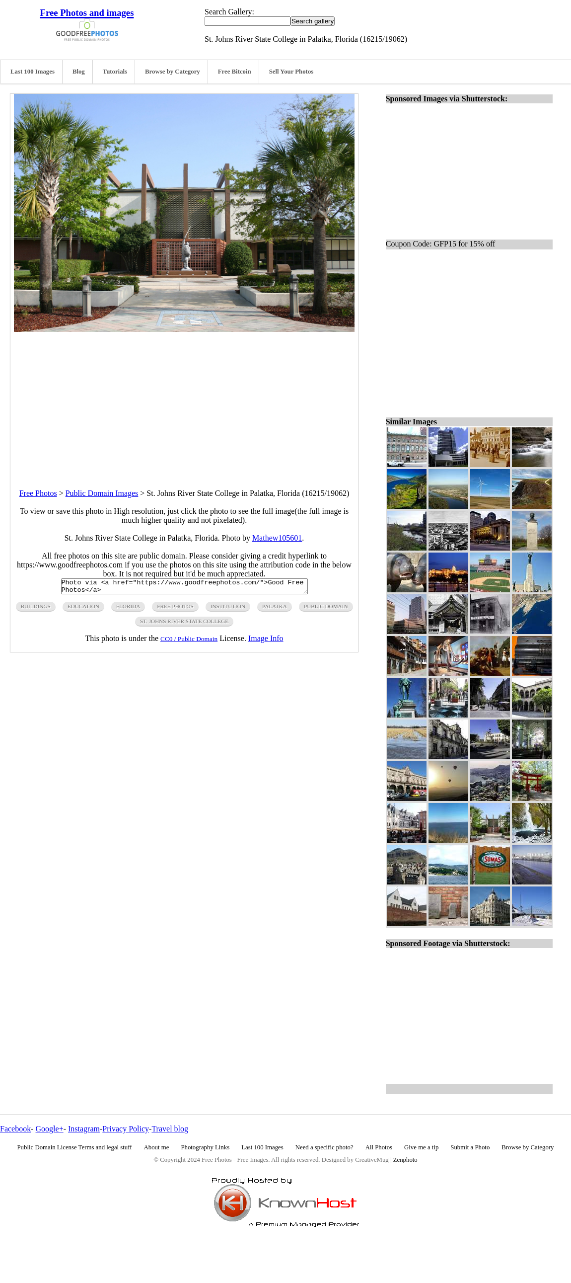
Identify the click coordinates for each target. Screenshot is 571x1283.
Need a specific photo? (324, 1147)
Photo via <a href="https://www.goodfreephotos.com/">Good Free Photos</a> (184, 587)
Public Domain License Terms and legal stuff (74, 1147)
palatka (274, 609)
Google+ (50, 1128)
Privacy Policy (125, 1128)
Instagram (84, 1128)
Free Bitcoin (234, 71)
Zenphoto (405, 1159)
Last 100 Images (32, 71)
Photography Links (205, 1147)
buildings (36, 609)
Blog (78, 71)
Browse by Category (172, 71)
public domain (326, 609)
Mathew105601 (277, 538)
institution (228, 609)
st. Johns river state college (184, 624)
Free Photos (38, 493)
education (83, 609)
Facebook (15, 1128)
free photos (175, 609)
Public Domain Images (102, 493)
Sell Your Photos (291, 71)
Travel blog (169, 1128)
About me (156, 1147)
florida (128, 609)
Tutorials (115, 71)
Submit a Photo (470, 1147)
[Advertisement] (184, 401)
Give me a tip (421, 1147)
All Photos (378, 1147)
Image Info (266, 641)
